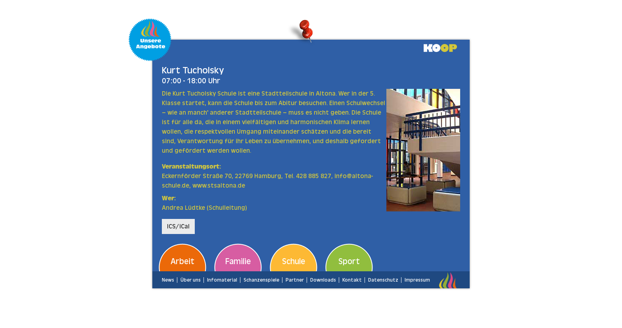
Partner (295, 280)
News (168, 280)
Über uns (190, 280)
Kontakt (352, 280)
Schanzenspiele (261, 280)
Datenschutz (383, 280)
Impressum (417, 280)
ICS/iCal (178, 226)
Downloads (323, 280)
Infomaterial (222, 280)
